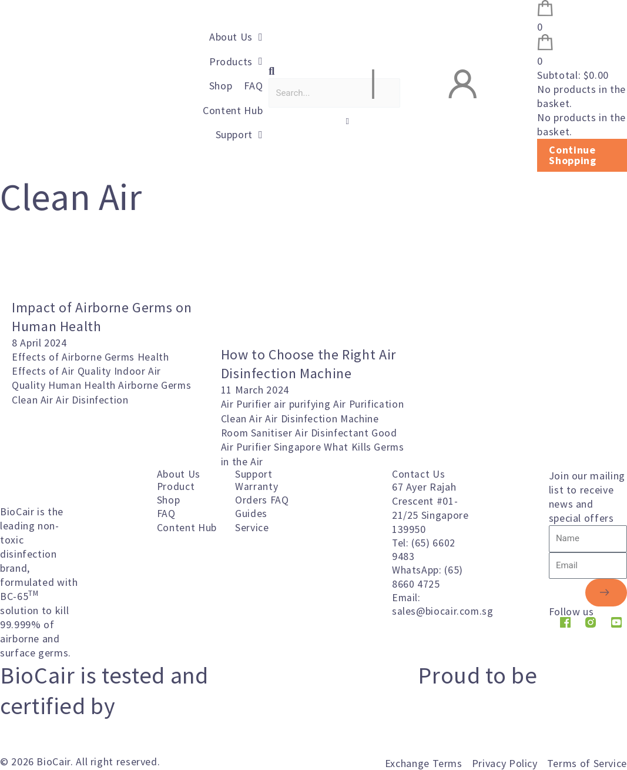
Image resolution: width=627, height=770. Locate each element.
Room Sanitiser (300, 432)
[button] (313, 71)
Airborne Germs (155, 385)
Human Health (83, 385)
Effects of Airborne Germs (76, 357)
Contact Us (418, 473)
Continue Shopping (572, 155)
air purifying (305, 404)
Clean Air (34, 399)
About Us (178, 473)
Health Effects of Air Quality (91, 364)
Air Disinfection (92, 399)
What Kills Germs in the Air (334, 460)
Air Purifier (248, 404)
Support (253, 473)
